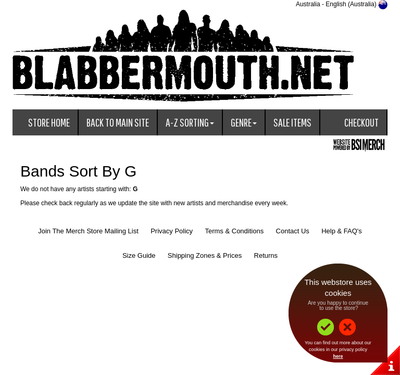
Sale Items (292, 122)
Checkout (361, 122)
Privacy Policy (172, 231)
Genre (244, 122)
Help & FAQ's (341, 231)
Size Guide (139, 255)
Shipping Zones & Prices (205, 255)
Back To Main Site (117, 122)
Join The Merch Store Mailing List (88, 231)
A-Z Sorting (190, 122)
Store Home (49, 122)
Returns (266, 255)
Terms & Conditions (234, 231)
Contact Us (292, 231)
